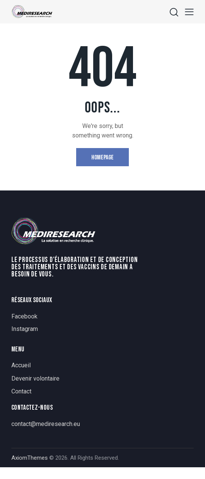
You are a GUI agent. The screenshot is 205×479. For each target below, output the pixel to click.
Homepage (102, 157)
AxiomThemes (29, 457)
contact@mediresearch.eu (45, 424)
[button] (189, 11)
